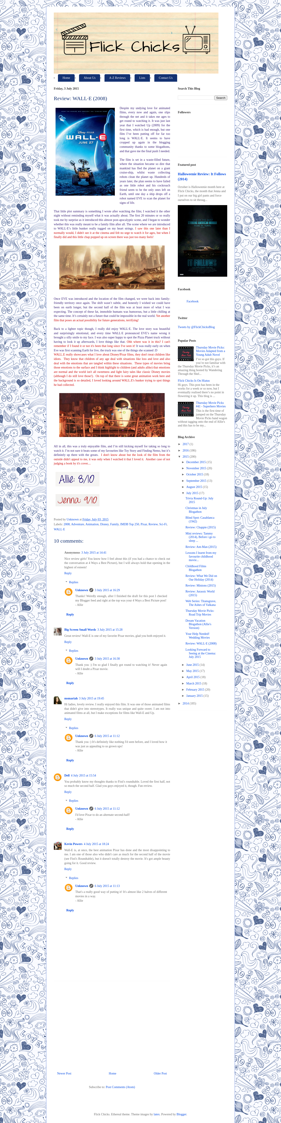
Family (114, 524)
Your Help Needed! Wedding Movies (198, 635)
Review (153, 524)
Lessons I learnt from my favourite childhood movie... (201, 556)
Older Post (160, 1073)
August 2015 (194, 487)
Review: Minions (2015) (201, 585)
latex (157, 1114)
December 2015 (196, 462)
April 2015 (193, 677)
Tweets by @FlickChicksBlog (196, 327)
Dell (67, 775)
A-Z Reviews (117, 77)
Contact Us (166, 77)
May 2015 (193, 671)
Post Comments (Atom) (120, 1087)
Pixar (144, 524)
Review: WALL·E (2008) (201, 643)
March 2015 (194, 683)
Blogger (181, 1114)
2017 (186, 444)
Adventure (77, 524)
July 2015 (192, 493)
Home (66, 77)
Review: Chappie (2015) (201, 527)
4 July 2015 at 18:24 (96, 844)
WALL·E (59, 529)
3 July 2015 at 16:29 (107, 590)
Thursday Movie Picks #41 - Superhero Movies (211, 404)
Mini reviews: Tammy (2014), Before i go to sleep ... (201, 537)
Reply (68, 573)
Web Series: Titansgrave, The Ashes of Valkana (201, 603)
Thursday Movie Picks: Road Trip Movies (200, 612)
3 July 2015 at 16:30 (107, 658)
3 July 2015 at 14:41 (93, 552)
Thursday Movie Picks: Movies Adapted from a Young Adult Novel (210, 351)
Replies (73, 582)
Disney (104, 524)
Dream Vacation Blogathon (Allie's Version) (198, 624)
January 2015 (195, 695)
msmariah (71, 698)
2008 (67, 524)
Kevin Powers (73, 844)
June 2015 (193, 664)
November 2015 (196, 468)
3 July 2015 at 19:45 (91, 698)
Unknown (81, 590)
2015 (186, 456)
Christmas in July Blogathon (196, 509)
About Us (89, 77)
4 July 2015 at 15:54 (83, 775)
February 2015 (195, 689)
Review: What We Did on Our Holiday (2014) (201, 577)
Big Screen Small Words (80, 629)
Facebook (192, 301)
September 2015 (196, 480)
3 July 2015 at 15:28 (109, 629)
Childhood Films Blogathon (196, 568)
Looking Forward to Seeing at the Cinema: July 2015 (201, 653)
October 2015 (195, 474)
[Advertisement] (112, 1024)
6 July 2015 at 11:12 (107, 736)
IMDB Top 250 (129, 524)
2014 (186, 703)
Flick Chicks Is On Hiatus (194, 380)
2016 (186, 450)
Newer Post (64, 1073)
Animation (92, 524)
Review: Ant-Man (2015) (201, 547)
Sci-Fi (163, 524)
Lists (142, 77)
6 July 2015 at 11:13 (107, 886)
